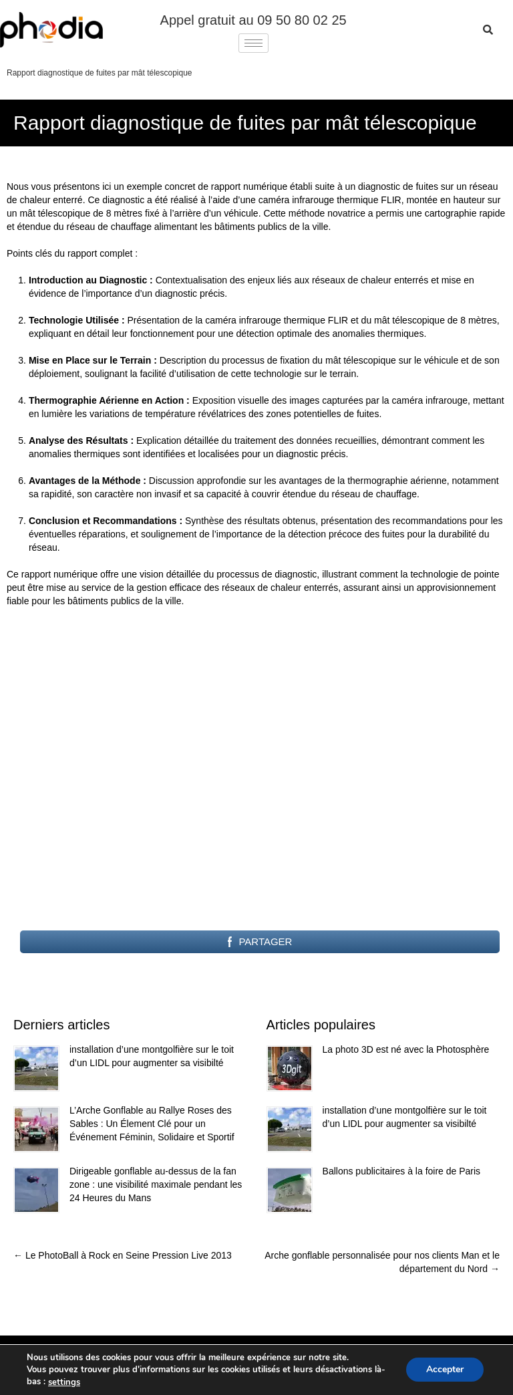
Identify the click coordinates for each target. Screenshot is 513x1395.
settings (64, 1382)
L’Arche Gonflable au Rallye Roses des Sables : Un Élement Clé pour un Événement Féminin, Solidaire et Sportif (151, 1123)
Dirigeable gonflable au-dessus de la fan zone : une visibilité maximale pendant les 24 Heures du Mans (155, 1184)
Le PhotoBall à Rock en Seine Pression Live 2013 (122, 1255)
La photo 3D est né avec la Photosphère (406, 1049)
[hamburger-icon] (253, 43)
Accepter (445, 1370)
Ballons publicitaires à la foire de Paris (402, 1171)
